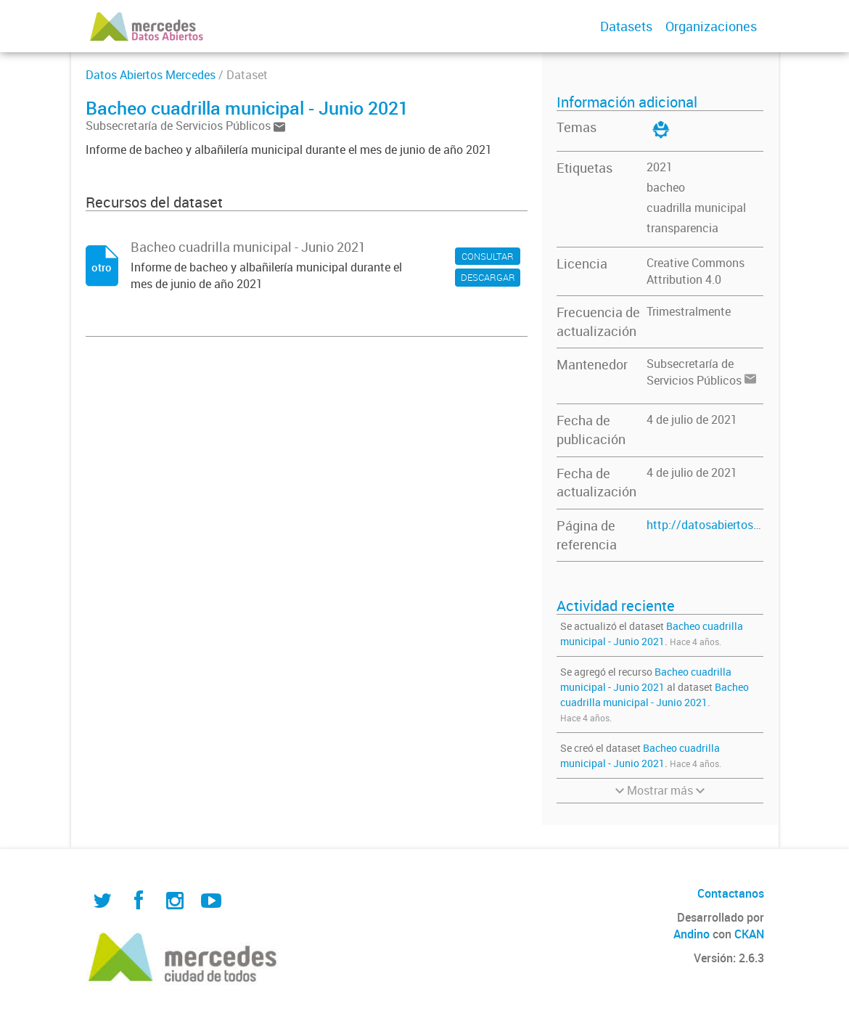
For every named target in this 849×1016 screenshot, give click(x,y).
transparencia (682, 228)
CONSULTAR (488, 256)
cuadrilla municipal (696, 208)
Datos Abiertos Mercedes (151, 75)
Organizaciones (711, 26)
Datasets (626, 26)
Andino (691, 934)
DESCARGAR (488, 277)
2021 (660, 167)
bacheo (666, 187)
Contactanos (730, 893)
